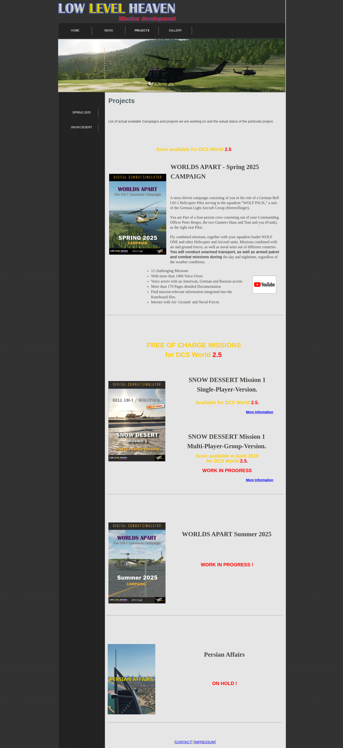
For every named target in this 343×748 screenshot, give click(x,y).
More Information (259, 412)
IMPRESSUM (205, 742)
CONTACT (184, 742)
